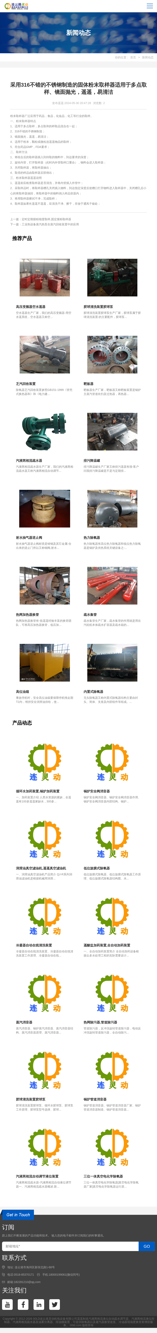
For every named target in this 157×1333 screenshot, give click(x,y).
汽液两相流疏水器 (24, 1327)
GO (147, 1251)
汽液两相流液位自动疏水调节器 (109, 1323)
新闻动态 (148, 57)
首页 (133, 57)
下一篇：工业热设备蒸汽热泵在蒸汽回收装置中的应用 (44, 224)
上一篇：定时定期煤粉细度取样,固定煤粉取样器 (40, 219)
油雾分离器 (45, 1327)
